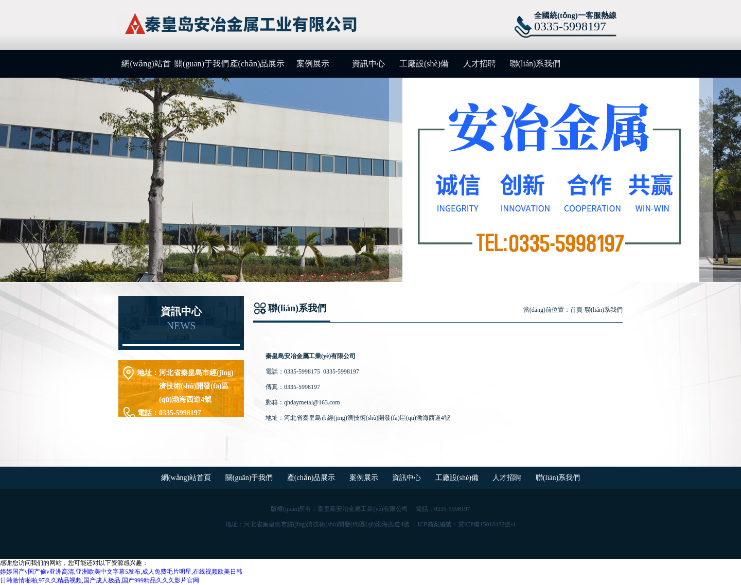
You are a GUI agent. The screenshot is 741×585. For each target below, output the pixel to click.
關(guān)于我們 (201, 63)
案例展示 (312, 63)
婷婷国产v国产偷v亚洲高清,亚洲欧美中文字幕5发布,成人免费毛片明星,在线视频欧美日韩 (121, 571)
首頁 (576, 309)
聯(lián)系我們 (535, 63)
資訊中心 (368, 63)
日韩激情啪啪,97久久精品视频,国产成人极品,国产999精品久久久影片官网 (99, 580)
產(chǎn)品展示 (257, 63)
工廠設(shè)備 (424, 63)
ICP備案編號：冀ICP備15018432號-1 (466, 524)
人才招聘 (479, 63)
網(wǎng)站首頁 (145, 68)
